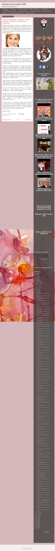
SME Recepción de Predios (35, 11)
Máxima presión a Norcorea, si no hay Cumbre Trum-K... (42, 432)
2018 (37, 280)
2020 (37, 277)
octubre (38, 284)
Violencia (7, 115)
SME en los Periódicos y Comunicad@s (9, 11)
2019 (37, 279)
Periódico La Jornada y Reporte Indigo (42, 302)
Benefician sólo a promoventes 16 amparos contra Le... (42, 462)
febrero (38, 514)
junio (37, 290)
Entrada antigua (28, 119)
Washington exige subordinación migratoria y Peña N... (41, 397)
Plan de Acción (13, 9)
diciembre (38, 281)
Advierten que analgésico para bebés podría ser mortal (42, 342)
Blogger (31, 548)
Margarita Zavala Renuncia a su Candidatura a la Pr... (41, 427)
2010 (37, 527)
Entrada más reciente (7, 119)
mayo (38, 292)
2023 (37, 273)
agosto (38, 287)
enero (38, 515)
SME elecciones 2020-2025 (46, 11)
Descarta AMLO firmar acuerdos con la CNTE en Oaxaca (42, 473)
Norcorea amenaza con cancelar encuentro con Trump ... (41, 443)
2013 (37, 523)
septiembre (38, 286)
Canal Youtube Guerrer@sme (23, 11)
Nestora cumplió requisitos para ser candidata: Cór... (42, 353)
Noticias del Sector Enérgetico (34, 9)
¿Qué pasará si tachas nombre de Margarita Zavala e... (42, 416)
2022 (37, 274)
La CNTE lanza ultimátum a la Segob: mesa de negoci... (42, 438)
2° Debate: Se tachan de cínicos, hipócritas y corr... (41, 384)
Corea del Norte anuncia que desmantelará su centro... (41, 476)
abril (37, 511)
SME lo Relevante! (44, 9)
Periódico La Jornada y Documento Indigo (43, 477)
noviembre (38, 283)
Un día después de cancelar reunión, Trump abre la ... (42, 355)
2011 (37, 526)
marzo (38, 512)
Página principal (5, 9)
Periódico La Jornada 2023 (22, 9)
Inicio (18, 119)
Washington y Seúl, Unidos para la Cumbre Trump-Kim (42, 399)
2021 (37, 276)
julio (37, 289)
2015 (37, 520)
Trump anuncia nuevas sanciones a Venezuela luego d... (42, 388)
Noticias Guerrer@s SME (14, 4)
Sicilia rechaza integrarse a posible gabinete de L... (42, 503)
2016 (37, 519)
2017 (37, 517)
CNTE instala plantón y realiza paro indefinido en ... (42, 320)
